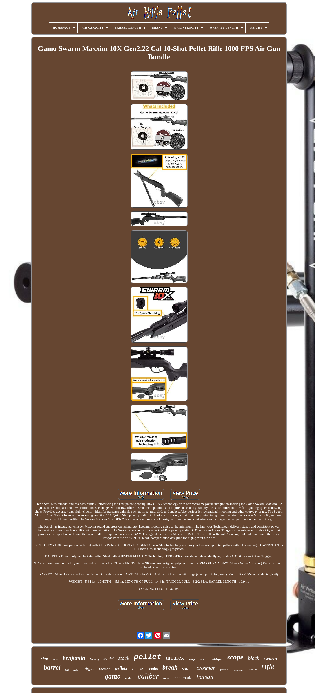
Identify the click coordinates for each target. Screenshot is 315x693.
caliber (148, 676)
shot (44, 659)
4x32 (55, 659)
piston (76, 669)
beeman (105, 669)
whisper (217, 659)
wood (203, 659)
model (108, 658)
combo (152, 669)
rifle (267, 666)
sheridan (238, 669)
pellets (121, 668)
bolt (67, 670)
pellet (147, 657)
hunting (94, 659)
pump (192, 659)
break (170, 667)
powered (224, 669)
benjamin (74, 657)
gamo (113, 676)
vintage (137, 669)
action (129, 678)
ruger (166, 678)
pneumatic (183, 677)
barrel (52, 667)
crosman (206, 668)
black (253, 658)
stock (123, 658)
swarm (270, 658)
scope (235, 657)
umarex (175, 657)
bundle (252, 669)
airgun (89, 668)
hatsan (205, 676)
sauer (187, 668)
